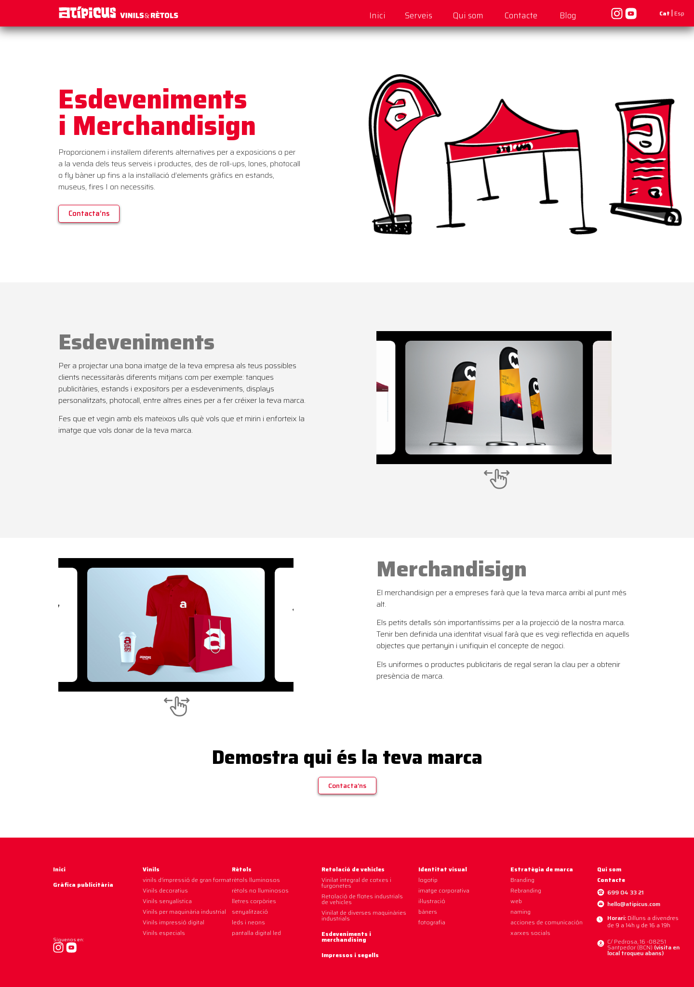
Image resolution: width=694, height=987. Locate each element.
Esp (679, 13)
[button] (89, 214)
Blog (568, 15)
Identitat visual (442, 869)
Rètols (242, 869)
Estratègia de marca (541, 869)
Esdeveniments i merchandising (346, 936)
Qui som (468, 15)
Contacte (521, 15)
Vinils (151, 869)
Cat (664, 13)
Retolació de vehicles (353, 869)
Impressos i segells (350, 955)
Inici (377, 15)
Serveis (418, 15)
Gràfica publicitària (83, 884)
